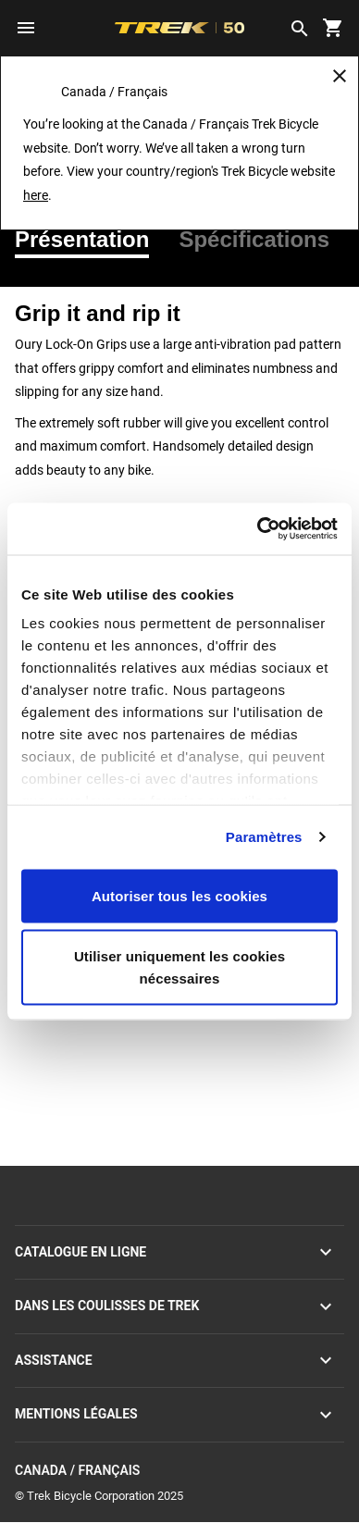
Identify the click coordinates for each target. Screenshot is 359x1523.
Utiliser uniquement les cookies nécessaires (179, 967)
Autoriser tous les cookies (179, 895)
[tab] (89, 239)
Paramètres (264, 837)
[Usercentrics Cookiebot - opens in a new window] (258, 529)
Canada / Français (179, 1470)
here (35, 195)
